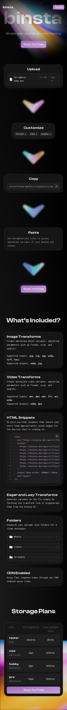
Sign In (59, 7)
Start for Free (33, 44)
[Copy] (56, 186)
